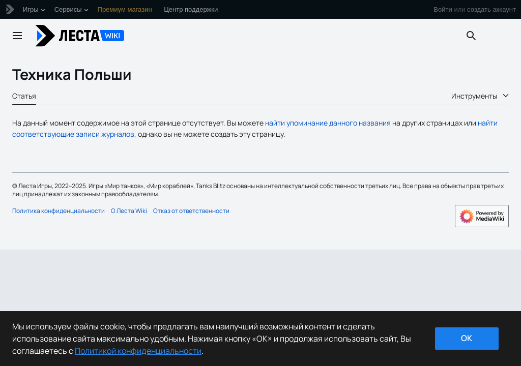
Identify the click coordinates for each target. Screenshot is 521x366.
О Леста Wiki (129, 210)
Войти (442, 9)
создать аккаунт (491, 9)
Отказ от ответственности (191, 210)
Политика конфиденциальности (58, 210)
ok (466, 338)
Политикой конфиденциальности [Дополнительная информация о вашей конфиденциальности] (138, 350)
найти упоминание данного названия (328, 123)
